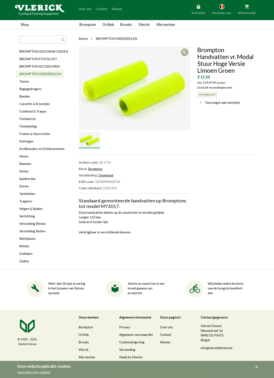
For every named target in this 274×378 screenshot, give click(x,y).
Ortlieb (108, 24)
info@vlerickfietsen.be (216, 348)
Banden (24, 96)
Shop (25, 24)
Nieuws (117, 9)
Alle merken (165, 24)
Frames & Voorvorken (34, 134)
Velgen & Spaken (31, 208)
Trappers (25, 201)
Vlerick (144, 24)
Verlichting (27, 216)
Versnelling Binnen (32, 223)
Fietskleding (28, 126)
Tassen (24, 81)
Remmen (25, 164)
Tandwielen (27, 194)
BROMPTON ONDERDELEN (40, 74)
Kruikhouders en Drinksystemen (41, 149)
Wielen (24, 246)
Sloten (23, 171)
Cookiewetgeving (131, 342)
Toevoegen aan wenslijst (218, 102)
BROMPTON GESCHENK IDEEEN (43, 51)
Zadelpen (26, 253)
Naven (23, 156)
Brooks (126, 24)
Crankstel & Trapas (32, 111)
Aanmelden (198, 9)
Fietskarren (27, 119)
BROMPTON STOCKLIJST (38, 59)
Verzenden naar (221, 9)
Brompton (87, 24)
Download (105, 175)
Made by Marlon (131, 357)
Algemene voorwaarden (136, 334)
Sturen (24, 186)
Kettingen (26, 141)
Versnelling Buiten (32, 231)
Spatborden (27, 179)
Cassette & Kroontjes (34, 104)
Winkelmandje (247, 9)
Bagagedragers (30, 89)
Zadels (24, 261)
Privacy (124, 327)
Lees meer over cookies (34, 372)
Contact (101, 9)
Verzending (127, 349)
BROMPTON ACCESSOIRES (39, 66)
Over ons (85, 9)
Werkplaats (27, 238)
